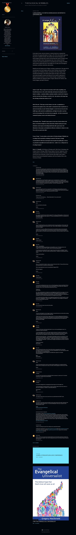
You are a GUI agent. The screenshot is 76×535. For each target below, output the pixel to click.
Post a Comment (36, 442)
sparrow (37, 435)
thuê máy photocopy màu (52, 428)
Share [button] (22, 10)
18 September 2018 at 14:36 (40, 192)
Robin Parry (37, 187)
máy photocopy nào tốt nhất (53, 429)
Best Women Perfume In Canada (42, 420)
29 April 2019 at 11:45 (39, 278)
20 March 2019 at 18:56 (39, 218)
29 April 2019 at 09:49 (39, 272)
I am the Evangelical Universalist (44, 521)
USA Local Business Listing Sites (50, 413)
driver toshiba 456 (39, 430)
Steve (37, 281)
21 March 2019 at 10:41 (39, 235)
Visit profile (7, 45)
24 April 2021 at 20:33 (39, 440)
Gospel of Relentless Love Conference (49, 455)
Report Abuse (5, 56)
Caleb (37, 211)
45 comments (37, 523)
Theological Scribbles (36, 3)
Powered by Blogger (45, 530)
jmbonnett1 (37, 178)
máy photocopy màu (64, 428)
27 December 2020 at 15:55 (40, 432)
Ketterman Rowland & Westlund (42, 407)
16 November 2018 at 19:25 (40, 198)
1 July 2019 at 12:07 (39, 322)
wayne (37, 244)
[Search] (68, 3)
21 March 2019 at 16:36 (39, 241)
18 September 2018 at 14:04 (40, 184)
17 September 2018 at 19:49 (40, 175)
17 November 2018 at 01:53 (40, 208)
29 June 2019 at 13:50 (39, 300)
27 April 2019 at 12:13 (39, 257)
